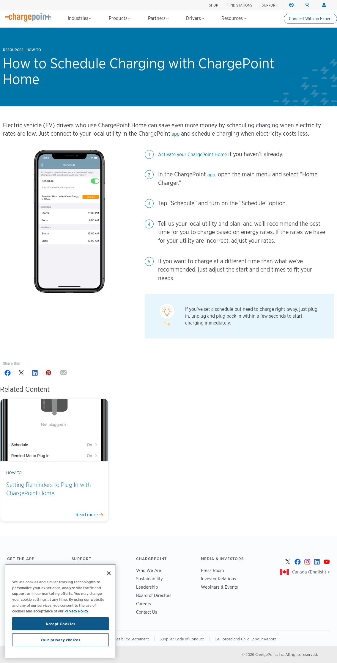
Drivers (195, 18)
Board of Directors (153, 595)
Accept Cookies (60, 623)
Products (119, 18)
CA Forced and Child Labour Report (245, 639)
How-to (33, 50)
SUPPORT (269, 5)
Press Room (212, 570)
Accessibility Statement (128, 639)
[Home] (28, 17)
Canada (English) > (311, 572)
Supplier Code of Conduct (182, 639)
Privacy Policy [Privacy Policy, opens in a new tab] (76, 611)
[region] (60, 611)
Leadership (147, 587)
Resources (233, 18)
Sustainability (149, 579)
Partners (158, 18)
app (175, 134)
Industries (79, 18)
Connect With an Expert (310, 18)
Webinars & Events (219, 587)
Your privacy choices (60, 639)
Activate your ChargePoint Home (192, 154)
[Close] (108, 573)
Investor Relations (218, 579)
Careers (143, 603)
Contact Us (146, 612)
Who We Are (148, 570)
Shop (213, 5)
